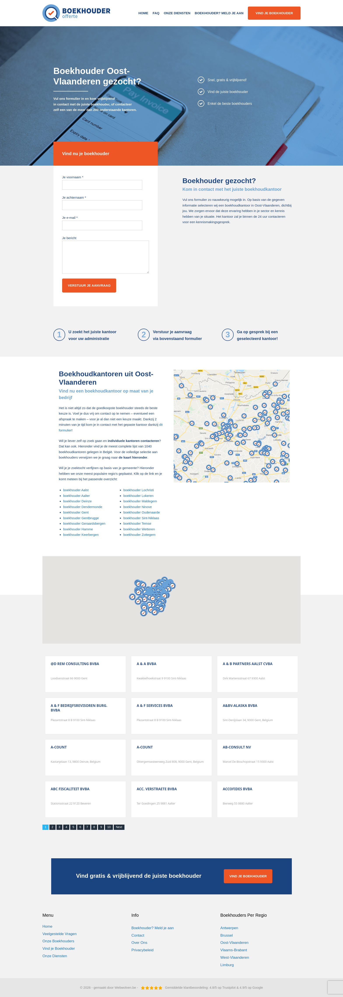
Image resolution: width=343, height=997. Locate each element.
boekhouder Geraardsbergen (84, 523)
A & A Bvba (146, 664)
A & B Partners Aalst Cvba (247, 664)
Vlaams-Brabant (233, 950)
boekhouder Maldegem (140, 501)
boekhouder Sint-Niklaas (141, 518)
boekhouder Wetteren (139, 529)
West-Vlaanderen (234, 957)
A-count (59, 747)
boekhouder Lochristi (138, 490)
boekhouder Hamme (78, 529)
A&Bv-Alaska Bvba (240, 705)
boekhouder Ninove (137, 507)
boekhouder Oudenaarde (141, 512)
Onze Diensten (177, 13)
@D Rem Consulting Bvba (75, 664)
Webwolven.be (125, 987)
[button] (138, 592)
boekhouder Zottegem (139, 534)
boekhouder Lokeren (138, 496)
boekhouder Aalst (76, 490)
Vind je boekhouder (274, 13)
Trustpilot (229, 987)
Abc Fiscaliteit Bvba (70, 789)
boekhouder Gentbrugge (81, 518)
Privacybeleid (142, 950)
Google (257, 987)
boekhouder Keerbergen (81, 534)
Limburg (227, 965)
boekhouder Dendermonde (82, 507)
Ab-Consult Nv (237, 747)
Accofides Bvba (237, 789)
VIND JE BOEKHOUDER (248, 876)
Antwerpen (229, 928)
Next (119, 827)
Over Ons (139, 943)
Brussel (226, 935)
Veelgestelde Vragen (59, 934)
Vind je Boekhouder (58, 948)
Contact (137, 935)
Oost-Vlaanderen (234, 943)
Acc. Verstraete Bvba (157, 789)
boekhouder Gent (76, 512)
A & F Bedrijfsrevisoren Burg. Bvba (79, 708)
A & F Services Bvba (155, 705)
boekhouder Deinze (77, 501)
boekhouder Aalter (76, 496)
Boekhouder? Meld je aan (219, 13)
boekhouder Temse (137, 523)
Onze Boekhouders (58, 941)
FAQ (156, 13)
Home (143, 13)
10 (109, 827)
